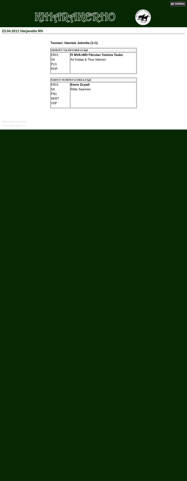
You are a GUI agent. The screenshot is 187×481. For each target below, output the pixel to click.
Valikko (180, 3)
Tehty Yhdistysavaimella (14, 121)
